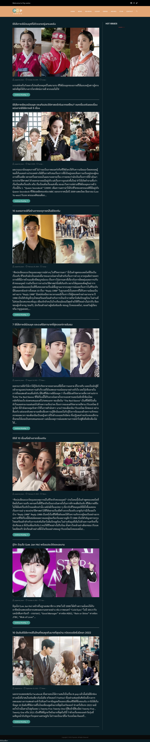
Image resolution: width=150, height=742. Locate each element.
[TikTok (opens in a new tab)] (136, 3)
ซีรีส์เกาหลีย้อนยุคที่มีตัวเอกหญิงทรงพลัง (34, 24)
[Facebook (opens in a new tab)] (131, 3)
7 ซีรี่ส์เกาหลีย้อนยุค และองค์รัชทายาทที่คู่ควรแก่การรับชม (42, 324)
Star (42, 600)
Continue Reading (21, 95)
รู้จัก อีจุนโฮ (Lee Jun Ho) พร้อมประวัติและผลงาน (38, 544)
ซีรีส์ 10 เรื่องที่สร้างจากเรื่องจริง (29, 438)
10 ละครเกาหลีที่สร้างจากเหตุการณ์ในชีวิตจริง (36, 210)
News (42, 380)
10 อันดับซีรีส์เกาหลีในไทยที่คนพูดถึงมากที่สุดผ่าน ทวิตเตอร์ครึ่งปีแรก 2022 (51, 632)
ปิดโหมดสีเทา (4, 741)
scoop (44, 80)
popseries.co (18, 688)
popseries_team (19, 80)
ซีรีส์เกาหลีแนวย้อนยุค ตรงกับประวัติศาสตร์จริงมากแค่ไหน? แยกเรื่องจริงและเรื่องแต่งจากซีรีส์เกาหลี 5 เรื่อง (54, 106)
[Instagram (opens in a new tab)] (134, 3)
